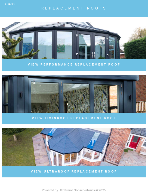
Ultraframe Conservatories (77, 190)
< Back (9, 4)
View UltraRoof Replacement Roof (74, 171)
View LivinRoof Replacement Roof (74, 118)
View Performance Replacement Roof (74, 64)
